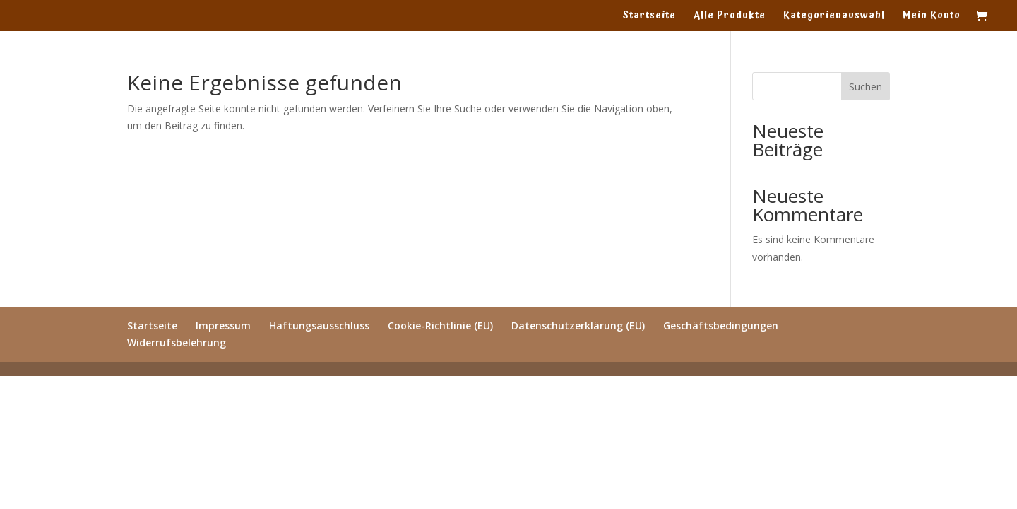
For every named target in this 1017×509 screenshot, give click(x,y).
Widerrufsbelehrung (176, 342)
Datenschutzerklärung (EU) (578, 325)
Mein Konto (932, 17)
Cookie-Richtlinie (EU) (440, 325)
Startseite (649, 17)
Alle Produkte (730, 17)
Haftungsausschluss (319, 325)
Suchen (865, 86)
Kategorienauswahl (834, 17)
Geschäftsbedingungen (720, 325)
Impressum (223, 325)
